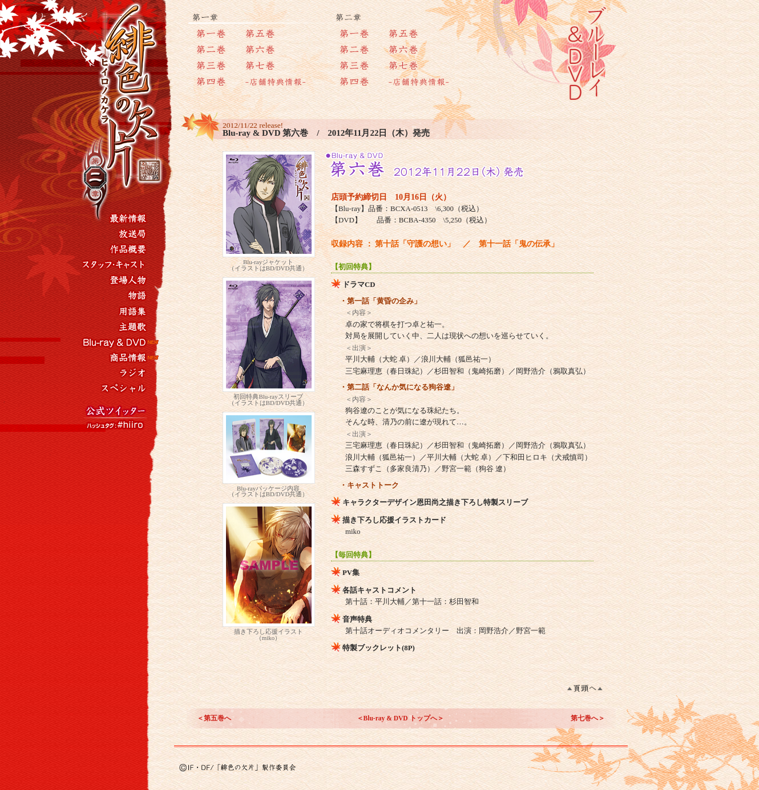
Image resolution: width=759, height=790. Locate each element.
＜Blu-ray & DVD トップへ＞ (400, 718)
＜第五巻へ (214, 718)
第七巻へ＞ (588, 718)
